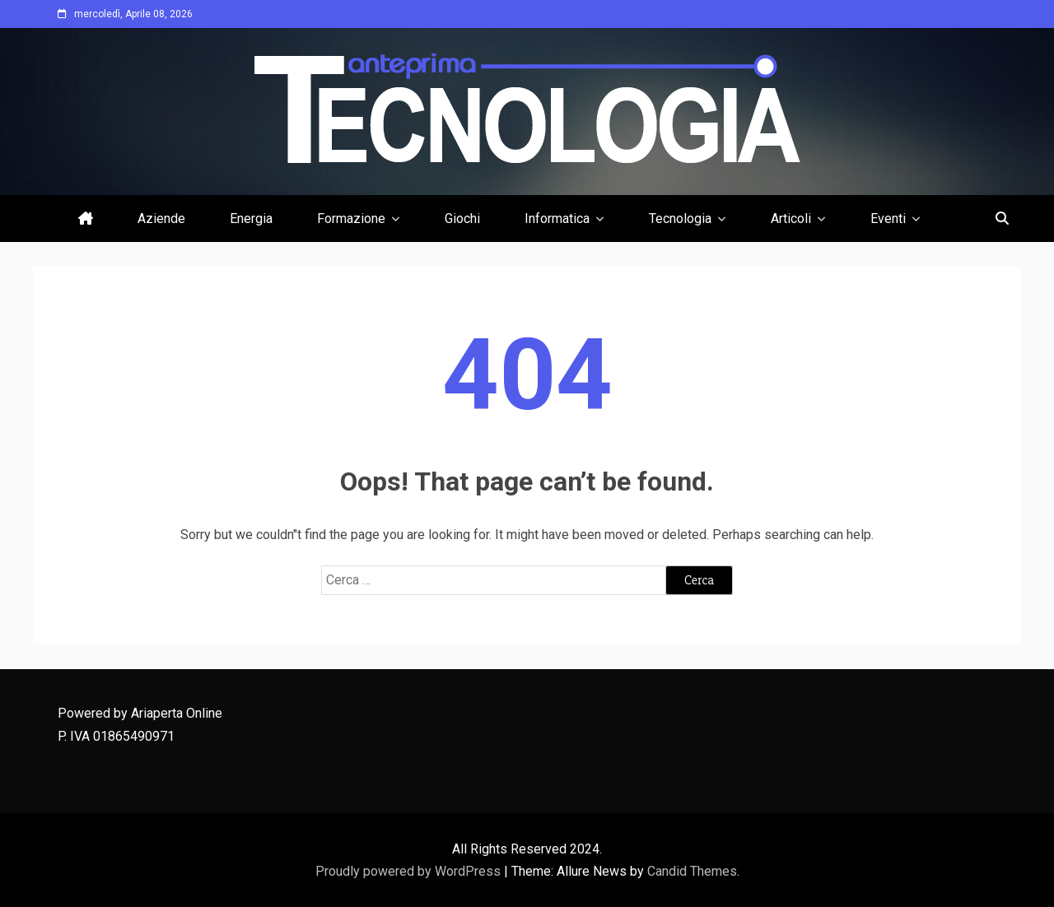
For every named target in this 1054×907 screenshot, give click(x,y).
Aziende (161, 218)
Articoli (791, 218)
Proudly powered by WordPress (409, 871)
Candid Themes (692, 871)
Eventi (888, 218)
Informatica (557, 218)
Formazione (351, 218)
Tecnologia (680, 218)
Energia (251, 218)
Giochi (462, 218)
